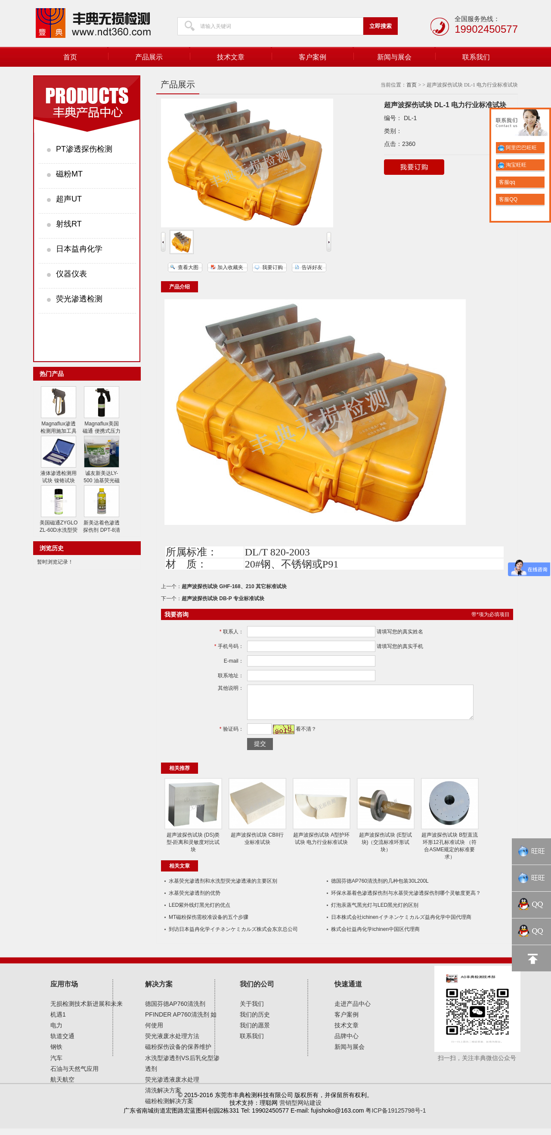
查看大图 (188, 267)
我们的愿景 (255, 1031)
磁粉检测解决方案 (169, 1107)
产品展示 (149, 57)
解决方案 (159, 990)
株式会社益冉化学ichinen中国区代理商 (375, 936)
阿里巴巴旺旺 (517, 148)
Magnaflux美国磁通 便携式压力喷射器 (101, 431)
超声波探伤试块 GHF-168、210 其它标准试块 (234, 586)
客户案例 (312, 57)
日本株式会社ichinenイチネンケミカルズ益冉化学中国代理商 (401, 924)
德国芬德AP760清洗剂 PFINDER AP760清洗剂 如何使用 (181, 1021)
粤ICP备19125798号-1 (395, 1116)
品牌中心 (346, 1042)
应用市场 (64, 990)
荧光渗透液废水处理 (172, 1085)
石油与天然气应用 (74, 1075)
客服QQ (507, 199)
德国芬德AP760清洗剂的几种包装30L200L (380, 887)
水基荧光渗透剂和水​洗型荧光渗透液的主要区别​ (223, 887)
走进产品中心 (352, 1010)
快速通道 (348, 990)
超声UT (69, 199)
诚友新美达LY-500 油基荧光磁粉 (101, 480)
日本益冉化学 (79, 249)
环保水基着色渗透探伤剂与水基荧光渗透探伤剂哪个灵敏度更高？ (406, 899)
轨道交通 (62, 1042)
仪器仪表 (71, 274)
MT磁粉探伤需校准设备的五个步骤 (208, 924)
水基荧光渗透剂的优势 (194, 899)
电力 (56, 1031)
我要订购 (272, 267)
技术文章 (231, 57)
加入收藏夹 (230, 267)
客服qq (506, 182)
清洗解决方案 (163, 1096)
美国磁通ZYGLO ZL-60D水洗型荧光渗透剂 (59, 530)
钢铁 (56, 1053)
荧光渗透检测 (79, 299)
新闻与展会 (394, 57)
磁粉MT (69, 174)
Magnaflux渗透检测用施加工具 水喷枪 (58, 431)
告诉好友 (312, 267)
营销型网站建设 (300, 1109)
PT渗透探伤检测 (84, 149)
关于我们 (252, 1010)
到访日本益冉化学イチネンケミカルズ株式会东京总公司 (233, 936)
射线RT (69, 224)
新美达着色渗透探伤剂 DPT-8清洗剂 (101, 530)
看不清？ (304, 735)
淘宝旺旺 (512, 165)
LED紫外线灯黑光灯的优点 (199, 912)
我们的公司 (257, 990)
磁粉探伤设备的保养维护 (178, 1053)
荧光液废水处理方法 (172, 1042)
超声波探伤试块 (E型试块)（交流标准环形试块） (385, 848)
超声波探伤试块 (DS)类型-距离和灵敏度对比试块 (193, 848)
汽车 (56, 1064)
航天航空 (62, 1085)
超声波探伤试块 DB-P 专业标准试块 (223, 598)
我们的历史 (255, 1020)
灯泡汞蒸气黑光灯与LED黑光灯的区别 (374, 912)
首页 (70, 57)
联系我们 (476, 57)
